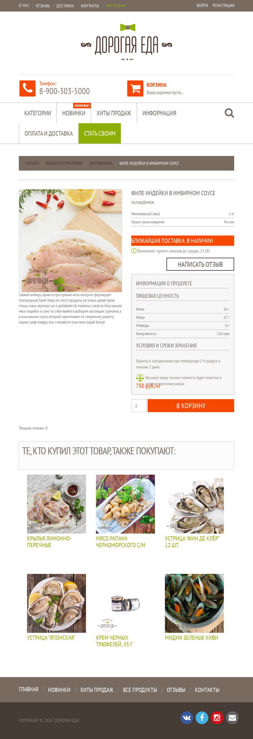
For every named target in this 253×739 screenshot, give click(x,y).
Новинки (76, 110)
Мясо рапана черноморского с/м (120, 542)
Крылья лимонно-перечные (49, 542)
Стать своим (99, 133)
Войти (202, 5)
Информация (159, 113)
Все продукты (140, 690)
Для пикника (100, 163)
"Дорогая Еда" (66, 720)
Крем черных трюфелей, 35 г (114, 641)
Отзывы (176, 690)
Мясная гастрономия (64, 163)
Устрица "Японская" (51, 638)
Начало (32, 163)
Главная (28, 689)
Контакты (207, 690)
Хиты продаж (114, 113)
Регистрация (223, 5)
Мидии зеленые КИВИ (191, 638)
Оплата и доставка (49, 133)
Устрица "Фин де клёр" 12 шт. (192, 542)
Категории (37, 113)
